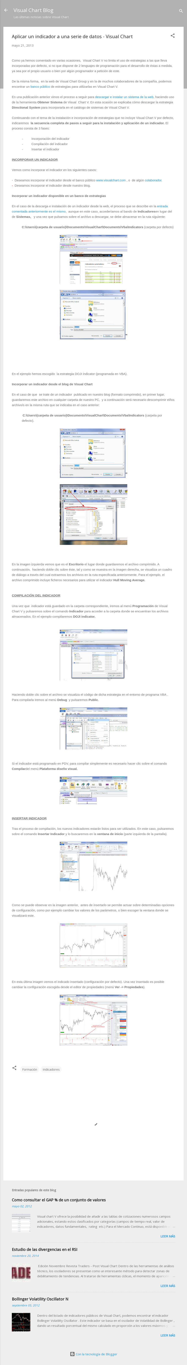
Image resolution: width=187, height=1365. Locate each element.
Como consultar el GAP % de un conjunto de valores (59, 1199)
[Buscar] (181, 11)
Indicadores (51, 1069)
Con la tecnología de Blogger (93, 1354)
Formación (29, 1069)
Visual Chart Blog (33, 10)
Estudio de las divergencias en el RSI (44, 1249)
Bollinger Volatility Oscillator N (40, 1299)
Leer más (167, 1236)
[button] (172, 36)
